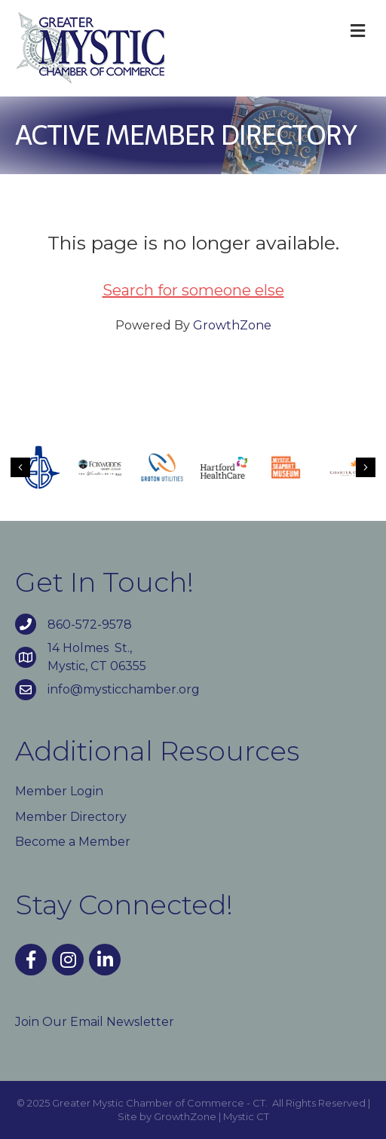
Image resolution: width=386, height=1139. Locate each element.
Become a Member (72, 841)
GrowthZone (232, 325)
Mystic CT (246, 1116)
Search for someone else (193, 290)
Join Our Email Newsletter (94, 1022)
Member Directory (71, 817)
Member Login (59, 791)
